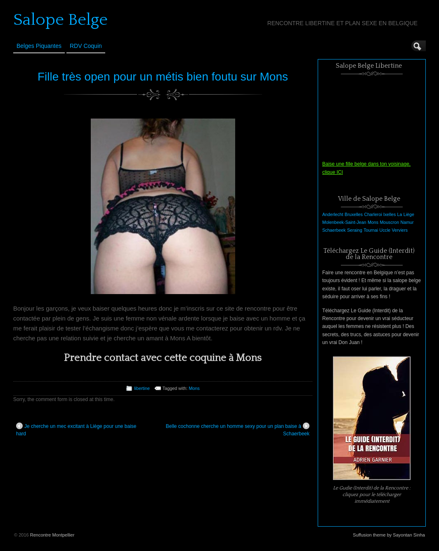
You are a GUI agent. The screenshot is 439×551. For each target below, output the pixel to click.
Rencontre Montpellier (52, 534)
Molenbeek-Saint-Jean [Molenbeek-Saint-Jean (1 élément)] (344, 222)
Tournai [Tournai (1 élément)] (370, 230)
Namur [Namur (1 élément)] (407, 222)
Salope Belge (60, 20)
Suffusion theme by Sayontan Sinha (389, 534)
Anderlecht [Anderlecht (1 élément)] (332, 214)
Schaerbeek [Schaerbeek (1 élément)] (334, 230)
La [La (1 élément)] (399, 214)
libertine (142, 388)
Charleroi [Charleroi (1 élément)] (373, 214)
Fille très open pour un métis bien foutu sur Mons (163, 76)
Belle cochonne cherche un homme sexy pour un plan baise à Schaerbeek (237, 430)
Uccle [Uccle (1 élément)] (385, 230)
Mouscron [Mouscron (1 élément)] (389, 222)
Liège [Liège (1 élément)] (409, 214)
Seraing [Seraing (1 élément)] (354, 230)
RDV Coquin (86, 46)
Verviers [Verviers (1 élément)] (400, 230)
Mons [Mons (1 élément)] (373, 222)
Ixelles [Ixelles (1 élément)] (389, 214)
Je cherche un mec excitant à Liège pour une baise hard (76, 430)
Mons (194, 388)
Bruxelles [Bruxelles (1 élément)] (354, 214)
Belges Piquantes (39, 46)
